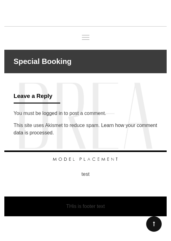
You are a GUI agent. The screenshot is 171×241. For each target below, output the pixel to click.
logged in (53, 113)
